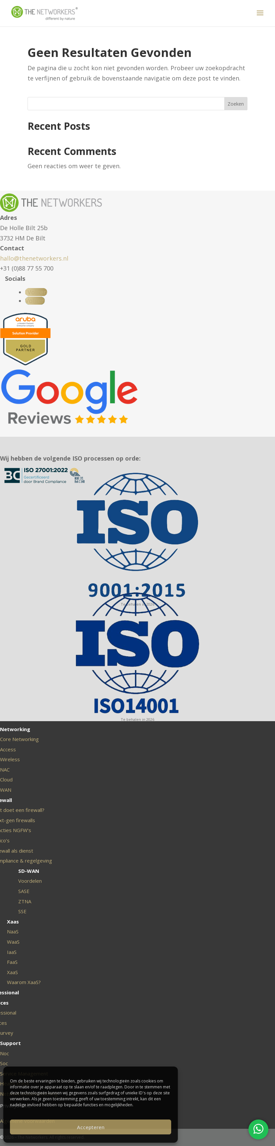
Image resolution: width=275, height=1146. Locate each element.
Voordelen (30, 880)
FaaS (12, 962)
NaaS (13, 931)
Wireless (10, 759)
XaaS (12, 972)
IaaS (12, 952)
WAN (5, 789)
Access (8, 749)
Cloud (6, 779)
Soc (4, 1063)
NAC (5, 769)
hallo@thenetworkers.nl (34, 258)
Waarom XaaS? (24, 982)
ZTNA (24, 901)
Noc (4, 1053)
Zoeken (236, 104)
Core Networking (19, 739)
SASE (24, 891)
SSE (22, 911)
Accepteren (90, 1127)
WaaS (13, 941)
